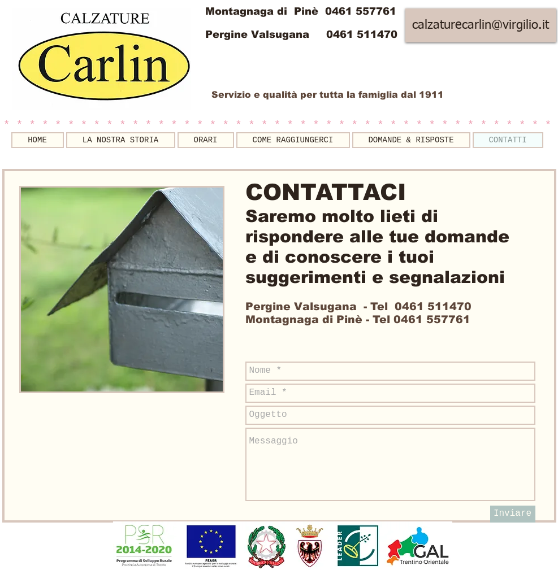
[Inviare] (512, 514)
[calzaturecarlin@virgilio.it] (480, 25)
